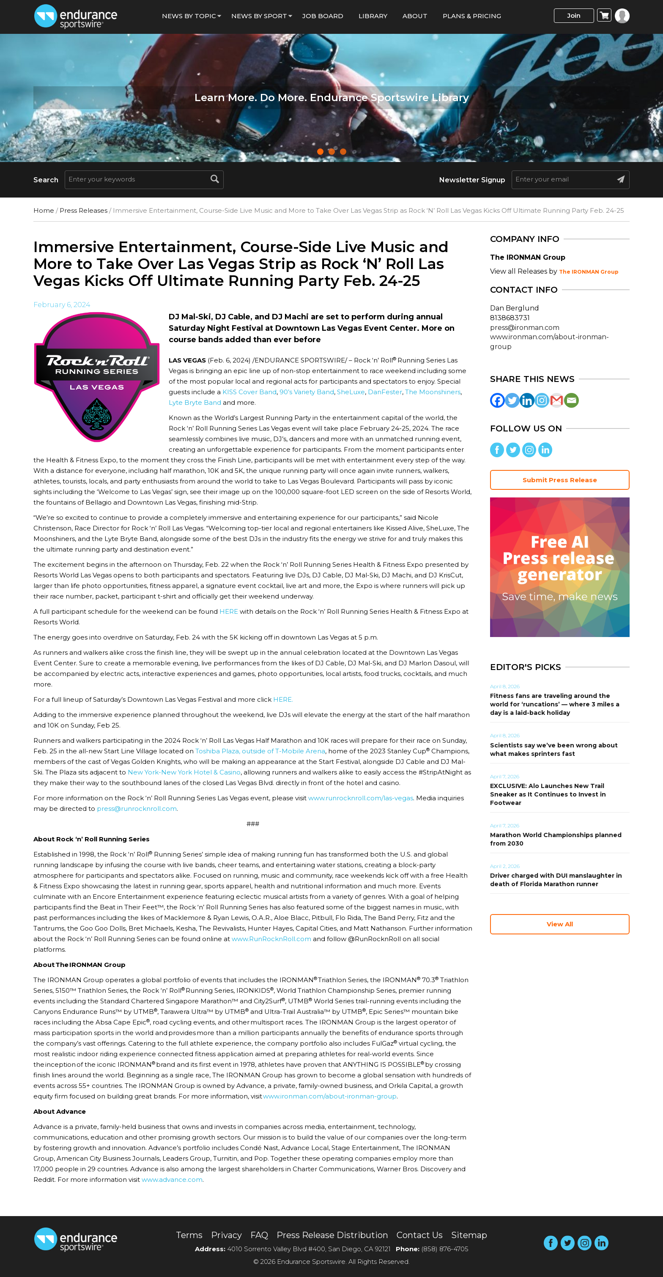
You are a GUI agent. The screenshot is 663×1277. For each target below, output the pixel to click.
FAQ (259, 1235)
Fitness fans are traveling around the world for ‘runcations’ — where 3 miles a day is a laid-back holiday (554, 704)
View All (560, 924)
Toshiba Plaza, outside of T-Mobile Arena (260, 751)
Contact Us (420, 1235)
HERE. (283, 699)
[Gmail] (556, 400)
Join (574, 15)
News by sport (259, 16)
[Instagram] (541, 400)
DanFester (385, 392)
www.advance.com (172, 1179)
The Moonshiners (432, 392)
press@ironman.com (524, 328)
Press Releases (83, 210)
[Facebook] (497, 400)
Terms (189, 1235)
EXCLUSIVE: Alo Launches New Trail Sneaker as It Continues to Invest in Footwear (548, 794)
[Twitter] (512, 400)
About (415, 16)
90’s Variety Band (306, 392)
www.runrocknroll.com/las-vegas (360, 798)
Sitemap (469, 1235)
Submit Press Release (560, 480)
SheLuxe (351, 392)
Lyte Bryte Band (195, 402)
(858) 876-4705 (444, 1249)
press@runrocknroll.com (137, 809)
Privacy (226, 1235)
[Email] (571, 400)
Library (373, 16)
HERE (228, 611)
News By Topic (189, 16)
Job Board (322, 16)
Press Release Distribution (332, 1235)
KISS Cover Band (249, 392)
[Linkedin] (527, 400)
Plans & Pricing (472, 16)
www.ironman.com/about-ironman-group (330, 1096)
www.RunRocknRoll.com (271, 939)
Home (43, 210)
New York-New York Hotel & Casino (184, 772)
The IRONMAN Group (589, 272)
